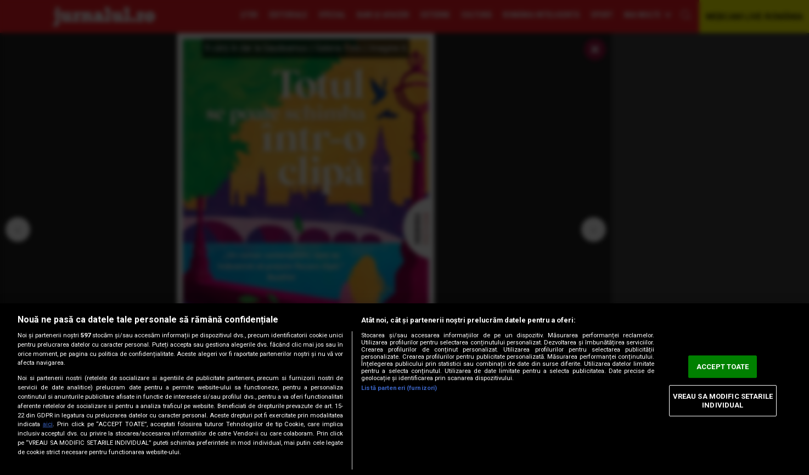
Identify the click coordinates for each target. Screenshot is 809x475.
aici (48, 424)
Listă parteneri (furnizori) (399, 388)
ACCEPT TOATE (722, 367)
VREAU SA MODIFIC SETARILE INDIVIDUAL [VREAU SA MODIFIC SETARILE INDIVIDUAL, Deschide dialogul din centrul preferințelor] (723, 400)
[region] (404, 389)
